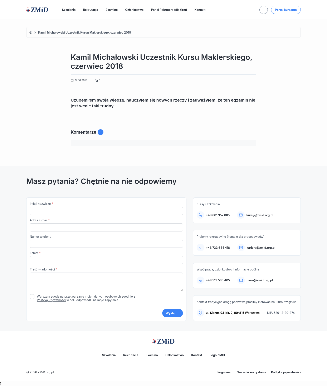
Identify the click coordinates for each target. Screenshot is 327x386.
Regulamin (225, 372)
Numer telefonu (106, 241)
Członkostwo (134, 9)
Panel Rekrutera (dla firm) (169, 9)
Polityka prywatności (286, 372)
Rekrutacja (90, 9)
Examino (112, 9)
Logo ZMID (217, 355)
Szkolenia (68, 9)
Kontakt (200, 9)
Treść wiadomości (106, 280)
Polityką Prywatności (51, 300)
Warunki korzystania (251, 372)
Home (30, 32)
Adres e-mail (106, 224)
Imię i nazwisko (106, 208)
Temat (106, 257)
